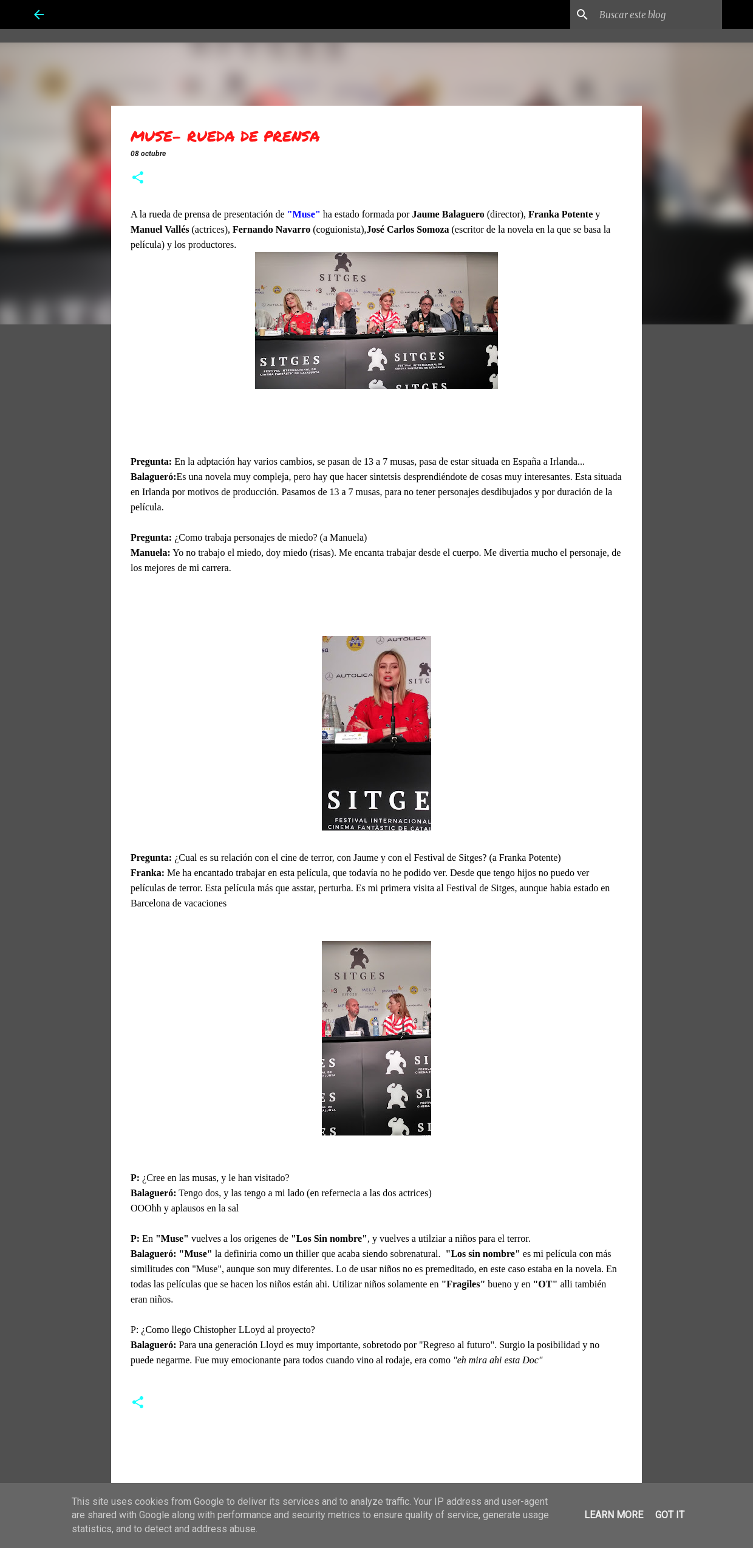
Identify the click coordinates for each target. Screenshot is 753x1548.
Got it (669, 1515)
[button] (138, 178)
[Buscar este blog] (658, 14)
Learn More (613, 1515)
